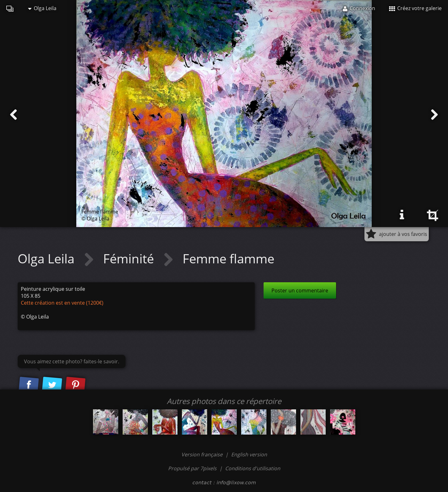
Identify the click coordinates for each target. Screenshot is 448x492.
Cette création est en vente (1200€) (62, 302)
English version (249, 454)
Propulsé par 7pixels (192, 468)
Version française (202, 454)
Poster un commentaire (299, 290)
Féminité (130, 258)
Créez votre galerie (415, 8)
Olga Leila (42, 8)
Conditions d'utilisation (252, 468)
